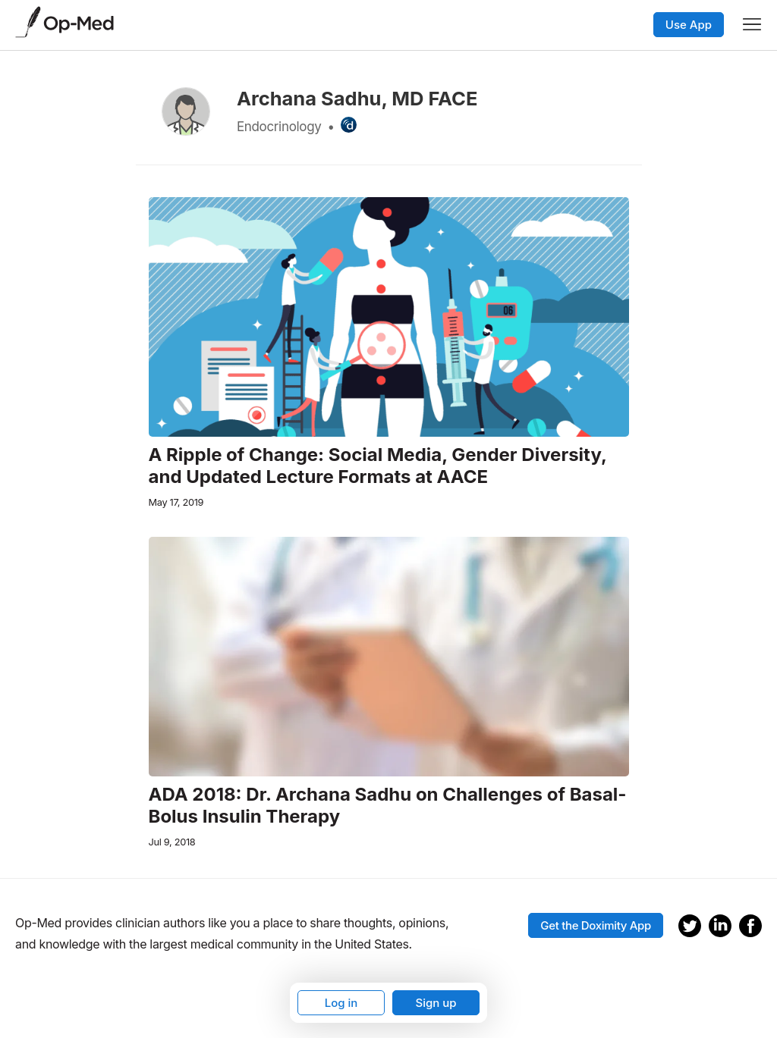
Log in (341, 1003)
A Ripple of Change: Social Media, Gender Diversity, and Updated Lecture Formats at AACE (378, 466)
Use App (688, 24)
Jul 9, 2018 (172, 842)
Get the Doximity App (595, 925)
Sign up (435, 1003)
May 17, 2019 (176, 502)
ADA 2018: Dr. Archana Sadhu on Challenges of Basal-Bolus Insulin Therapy (388, 805)
